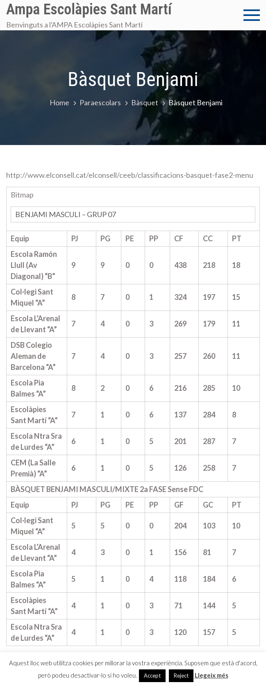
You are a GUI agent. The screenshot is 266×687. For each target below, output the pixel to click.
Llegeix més (211, 675)
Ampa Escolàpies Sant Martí (89, 9)
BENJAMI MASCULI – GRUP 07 (68, 214)
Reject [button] (181, 675)
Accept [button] (152, 675)
